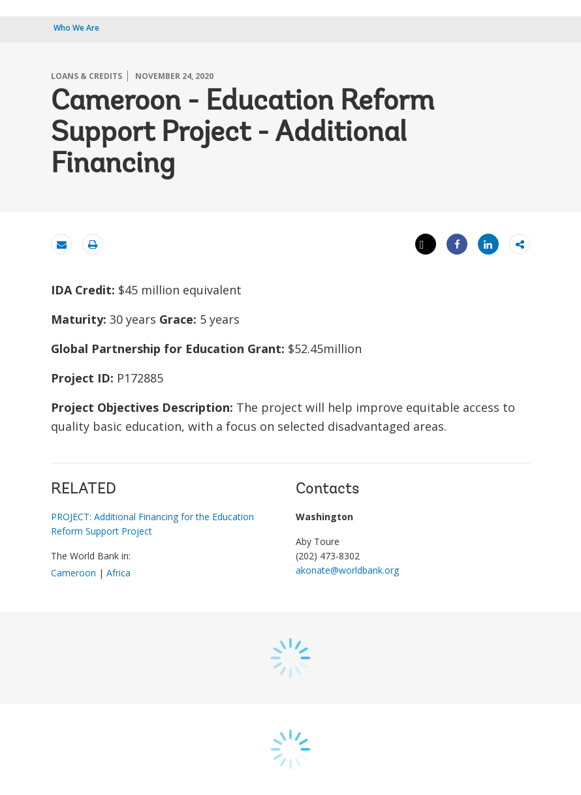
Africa (118, 573)
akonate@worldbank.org (347, 570)
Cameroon (73, 573)
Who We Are (76, 27)
